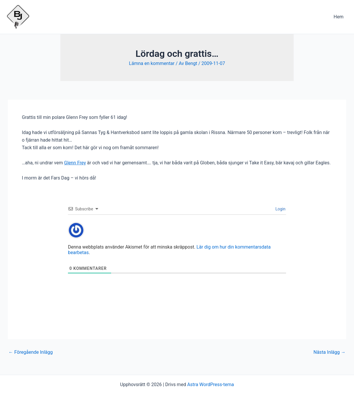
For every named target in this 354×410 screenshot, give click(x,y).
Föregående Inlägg (30, 352)
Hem (339, 17)
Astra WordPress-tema (210, 384)
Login (279, 209)
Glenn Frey (75, 163)
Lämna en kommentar (151, 63)
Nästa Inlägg (329, 352)
